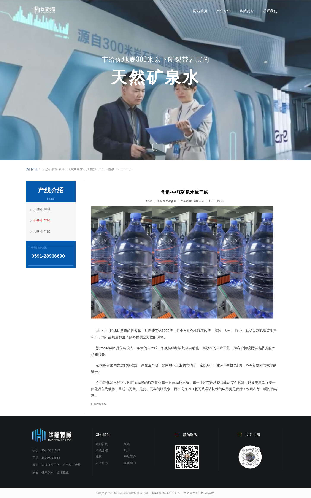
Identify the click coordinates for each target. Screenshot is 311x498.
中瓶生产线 (41, 220)
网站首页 (200, 11)
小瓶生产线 (41, 210)
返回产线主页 (98, 403)
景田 (127, 450)
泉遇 (127, 444)
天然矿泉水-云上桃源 (82, 169)
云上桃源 (102, 463)
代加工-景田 (124, 169)
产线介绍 (223, 11)
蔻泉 (99, 456)
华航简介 (247, 11)
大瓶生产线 (41, 231)
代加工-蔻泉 (106, 169)
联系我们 (270, 11)
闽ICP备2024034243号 (165, 493)
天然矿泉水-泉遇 (53, 169)
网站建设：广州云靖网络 (199, 493)
